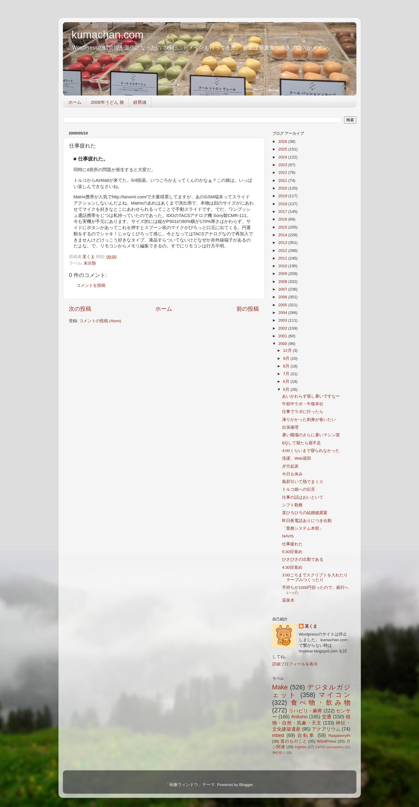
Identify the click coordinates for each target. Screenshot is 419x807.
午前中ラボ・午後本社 (302, 404)
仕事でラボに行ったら (302, 411)
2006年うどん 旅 (107, 102)
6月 (287, 381)
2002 (283, 328)
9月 (287, 358)
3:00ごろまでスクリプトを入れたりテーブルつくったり (315, 577)
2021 (283, 180)
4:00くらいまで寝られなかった (310, 450)
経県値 (139, 102)
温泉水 (288, 600)
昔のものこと (294, 741)
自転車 (306, 735)
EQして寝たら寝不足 (301, 443)
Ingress (300, 747)
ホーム (74, 102)
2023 (283, 165)
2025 (283, 149)
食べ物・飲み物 (320, 702)
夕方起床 (290, 466)
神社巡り (278, 752)
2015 (283, 227)
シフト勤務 (292, 505)
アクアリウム (326, 729)
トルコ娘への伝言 (298, 489)
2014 (283, 235)
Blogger (246, 784)
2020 (283, 188)
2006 (283, 297)
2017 (283, 211)
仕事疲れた (292, 544)
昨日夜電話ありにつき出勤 (307, 520)
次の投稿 (80, 309)
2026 (283, 141)
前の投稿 (248, 309)
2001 (283, 336)
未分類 (90, 263)
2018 (283, 204)
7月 (287, 374)
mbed (278, 735)
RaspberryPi (339, 735)
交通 (327, 716)
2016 (283, 219)
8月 (287, 366)
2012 (283, 250)
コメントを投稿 (90, 285)
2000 (283, 343)
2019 (283, 196)
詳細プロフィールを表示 (295, 664)
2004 (283, 312)
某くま (311, 626)
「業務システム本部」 (302, 528)
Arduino (299, 716)
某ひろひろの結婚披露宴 (304, 513)
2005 (283, 305)
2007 (283, 289)
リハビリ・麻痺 (305, 710)
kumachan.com (108, 35)
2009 (283, 273)
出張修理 (290, 427)
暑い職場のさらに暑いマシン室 (311, 435)
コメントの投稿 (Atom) (100, 321)
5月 (287, 389)
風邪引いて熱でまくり (302, 481)
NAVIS (288, 536)
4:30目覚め (292, 567)
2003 (283, 320)
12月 (288, 350)
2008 (283, 281)
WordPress (327, 741)
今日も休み (292, 474)
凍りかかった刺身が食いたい (309, 419)
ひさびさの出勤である (302, 559)
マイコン (334, 695)
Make (280, 687)
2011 (283, 258)
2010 (283, 266)
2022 (283, 172)
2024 (283, 157)
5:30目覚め (292, 552)
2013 (283, 242)
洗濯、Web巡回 (296, 458)
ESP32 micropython (329, 747)
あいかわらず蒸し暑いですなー (311, 396)
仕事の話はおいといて (302, 497)
